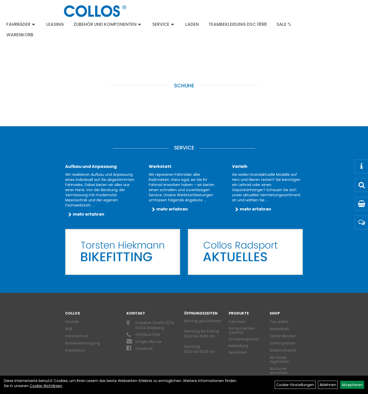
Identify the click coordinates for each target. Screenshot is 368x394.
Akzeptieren (352, 384)
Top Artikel (279, 321)
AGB (68, 328)
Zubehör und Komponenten (107, 24)
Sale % (284, 24)
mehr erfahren (88, 214)
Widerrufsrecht (283, 350)
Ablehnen (327, 384)
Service (163, 24)
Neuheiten (238, 352)
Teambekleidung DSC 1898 (238, 24)
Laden (192, 24)
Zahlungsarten (282, 343)
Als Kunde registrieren (280, 359)
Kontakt (72, 321)
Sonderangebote (244, 339)
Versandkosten (283, 336)
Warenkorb (19, 35)
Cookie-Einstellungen (295, 384)
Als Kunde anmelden (279, 370)
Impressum (75, 350)
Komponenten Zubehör (242, 330)
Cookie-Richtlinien (46, 385)
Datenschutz (76, 336)
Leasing (55, 24)
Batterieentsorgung (82, 343)
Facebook (144, 348)
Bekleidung (238, 345)
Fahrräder (20, 24)
